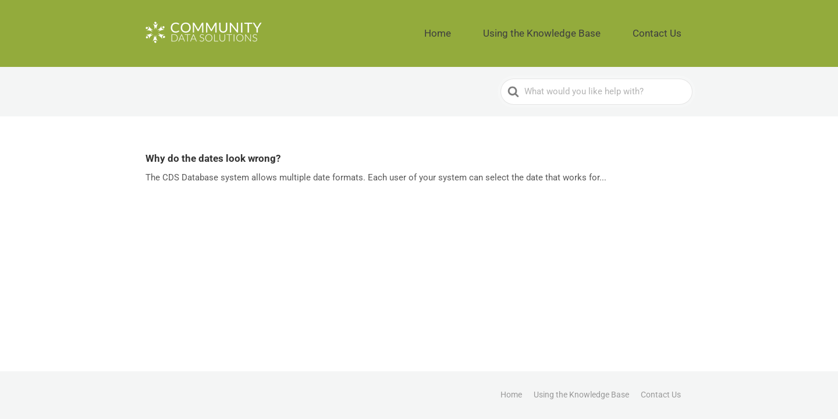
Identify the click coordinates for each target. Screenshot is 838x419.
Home (492, 29)
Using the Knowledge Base (574, 29)
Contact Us (666, 29)
